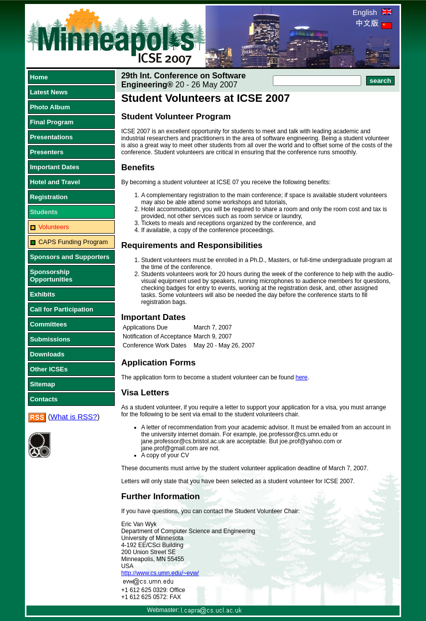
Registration (49, 197)
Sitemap (42, 384)
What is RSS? (73, 416)
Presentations (51, 137)
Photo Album (50, 107)
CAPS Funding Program (73, 242)
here (301, 377)
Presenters (46, 152)
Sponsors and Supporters (70, 257)
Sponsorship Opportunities (51, 275)
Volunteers (53, 227)
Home (39, 77)
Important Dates (54, 167)
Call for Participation (61, 309)
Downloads (47, 354)
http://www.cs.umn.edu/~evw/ (160, 573)
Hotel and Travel (55, 182)
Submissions (50, 339)
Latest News (49, 92)
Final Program (51, 122)
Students (44, 212)
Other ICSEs (49, 369)
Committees (48, 324)
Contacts (44, 399)
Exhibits (42, 294)
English (372, 12)
